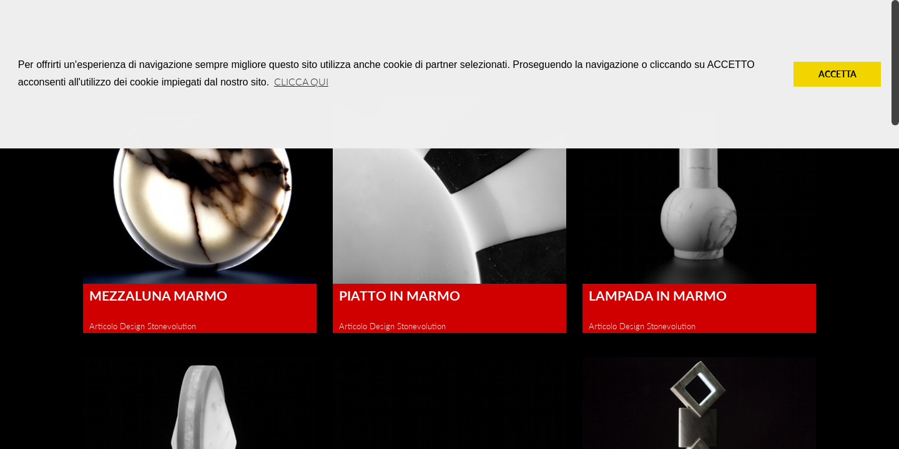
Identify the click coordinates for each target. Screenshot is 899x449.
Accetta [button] (837, 74)
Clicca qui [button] (301, 81)
